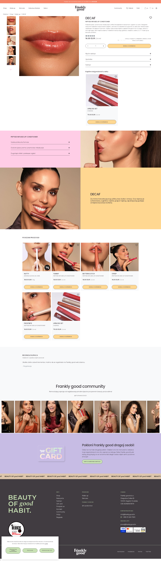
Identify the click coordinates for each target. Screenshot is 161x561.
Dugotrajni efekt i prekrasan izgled (40, 153)
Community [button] (118, 8)
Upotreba (118, 59)
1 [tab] (118, 40)
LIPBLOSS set (92, 109)
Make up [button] (13, 8)
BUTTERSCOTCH (89, 274)
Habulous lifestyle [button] (34, 8)
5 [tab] (125, 40)
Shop (5, 8)
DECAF (24, 14)
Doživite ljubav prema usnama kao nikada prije (40, 148)
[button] (129, 8)
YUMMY (56, 274)
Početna (5, 14)
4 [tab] (123, 40)
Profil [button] (138, 8)
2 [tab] (120, 40)
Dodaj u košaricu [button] (102, 122)
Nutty (26, 274)
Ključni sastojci (118, 54)
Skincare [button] (22, 8)
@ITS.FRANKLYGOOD (80, 395)
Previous (10, 70)
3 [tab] (122, 40)
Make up (17, 14)
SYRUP (114, 274)
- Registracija (27, 366)
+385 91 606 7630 (128, 517)
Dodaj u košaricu (129, 46)
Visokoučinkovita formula (40, 142)
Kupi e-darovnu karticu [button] (92, 461)
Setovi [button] (46, 8)
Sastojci (118, 65)
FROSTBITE (28, 323)
